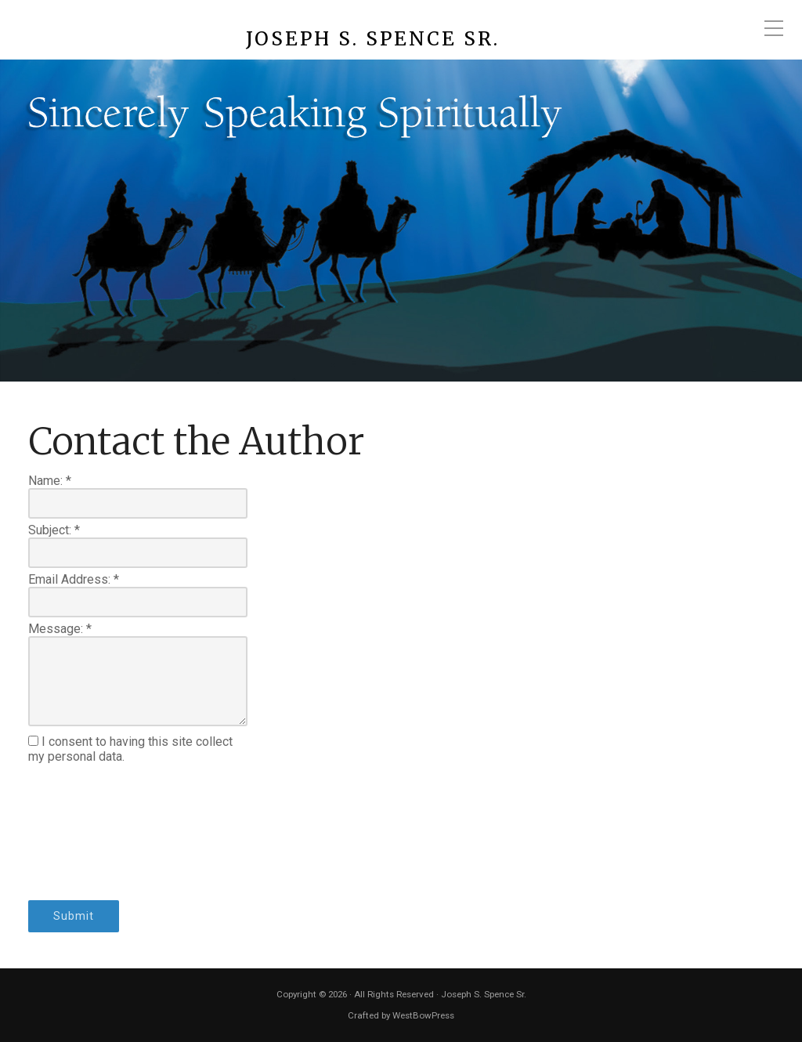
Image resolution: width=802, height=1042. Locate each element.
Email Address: (73, 579)
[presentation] (92, 832)
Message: (60, 628)
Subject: (54, 530)
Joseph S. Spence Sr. (373, 39)
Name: (49, 480)
